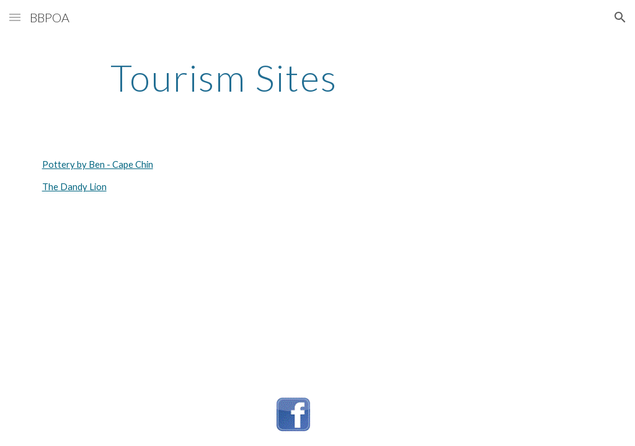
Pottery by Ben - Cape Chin (97, 164)
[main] (224, 77)
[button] (15, 17)
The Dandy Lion (74, 186)
